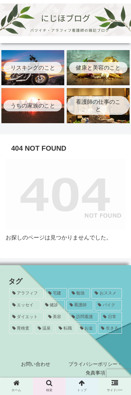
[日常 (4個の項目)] (111, 317)
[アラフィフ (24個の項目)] (26, 293)
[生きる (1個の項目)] (110, 328)
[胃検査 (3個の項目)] (21, 328)
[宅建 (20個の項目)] (56, 293)
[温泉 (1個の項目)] (44, 328)
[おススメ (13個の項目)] (107, 293)
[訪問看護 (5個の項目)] (83, 317)
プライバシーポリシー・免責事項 (95, 368)
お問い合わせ (35, 364)
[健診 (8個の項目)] (53, 305)
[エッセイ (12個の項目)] (25, 305)
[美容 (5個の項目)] (56, 317)
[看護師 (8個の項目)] (80, 305)
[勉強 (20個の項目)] (79, 293)
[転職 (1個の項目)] (65, 328)
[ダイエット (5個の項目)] (26, 317)
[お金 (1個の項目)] (87, 328)
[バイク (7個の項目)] (108, 305)
